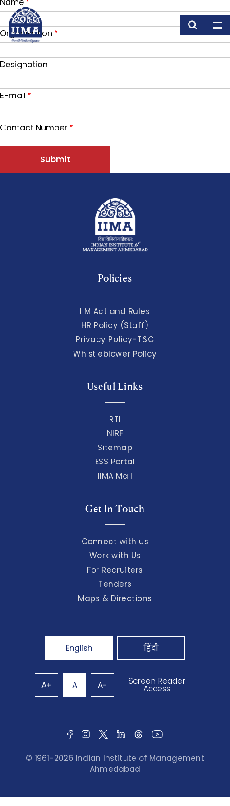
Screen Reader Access (157, 685)
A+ (46, 685)
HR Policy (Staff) (114, 325)
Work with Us (115, 555)
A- (102, 685)
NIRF (115, 433)
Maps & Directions (115, 598)
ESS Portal (115, 461)
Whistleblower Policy (115, 353)
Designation (24, 64)
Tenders (115, 584)
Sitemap (115, 447)
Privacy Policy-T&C (115, 339)
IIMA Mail (115, 476)
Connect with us (115, 541)
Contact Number (34, 127)
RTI (115, 419)
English (79, 648)
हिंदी (151, 648)
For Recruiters (115, 570)
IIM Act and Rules (115, 311)
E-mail (13, 95)
